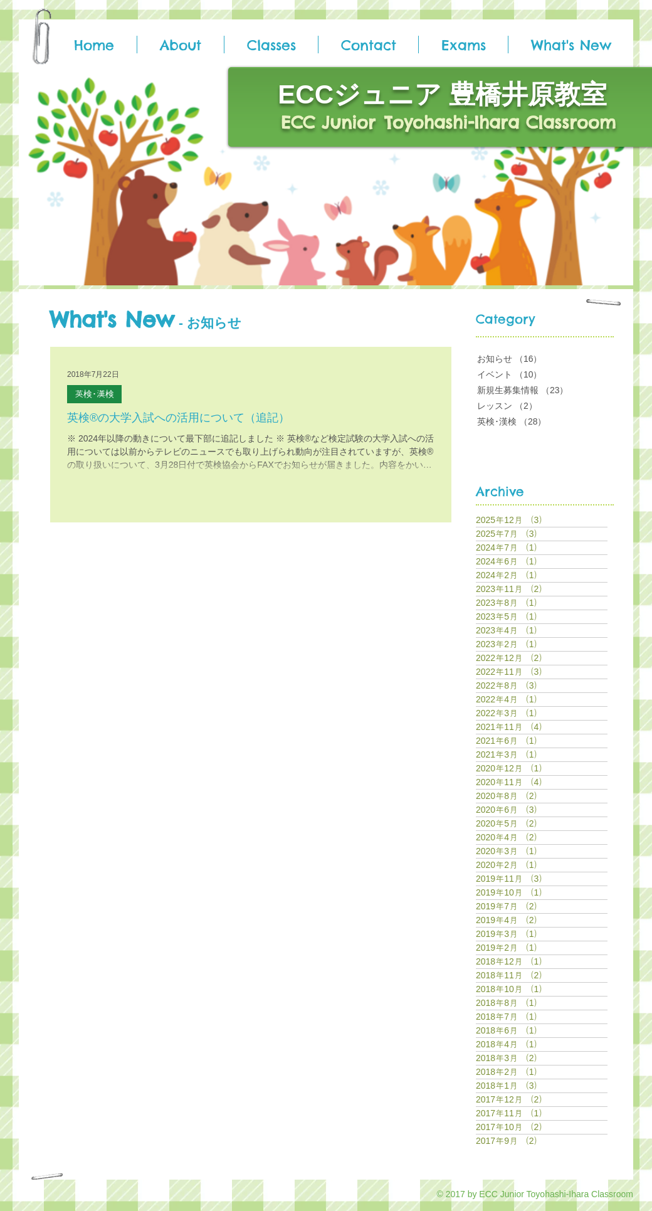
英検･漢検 (94, 394)
